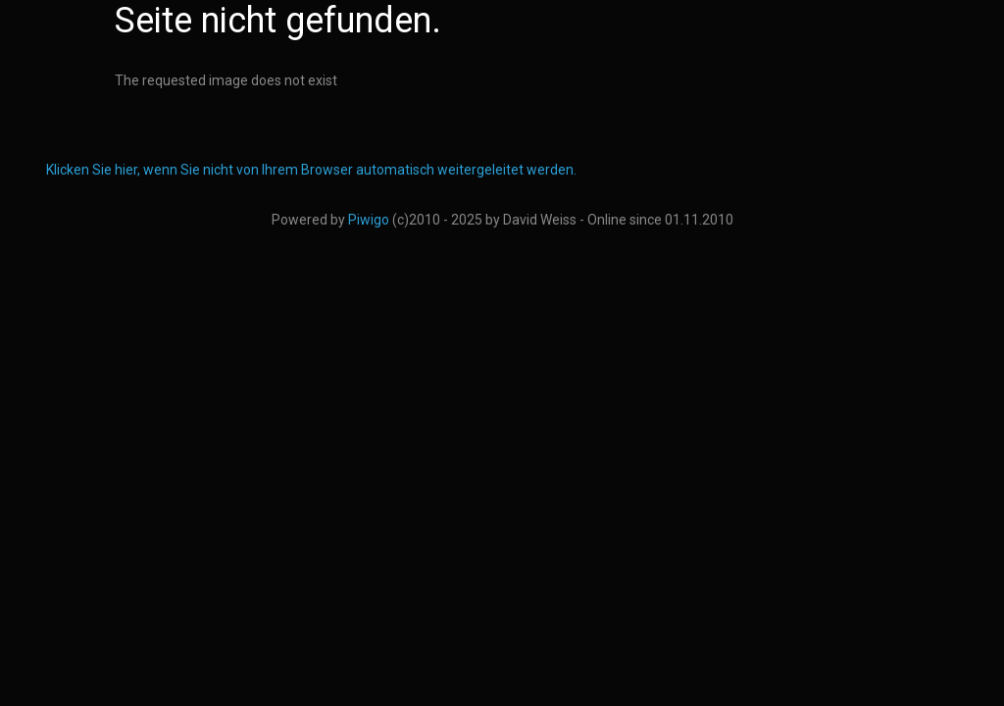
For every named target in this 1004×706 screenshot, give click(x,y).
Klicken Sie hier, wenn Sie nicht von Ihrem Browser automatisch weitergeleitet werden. (311, 169)
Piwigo (368, 219)
